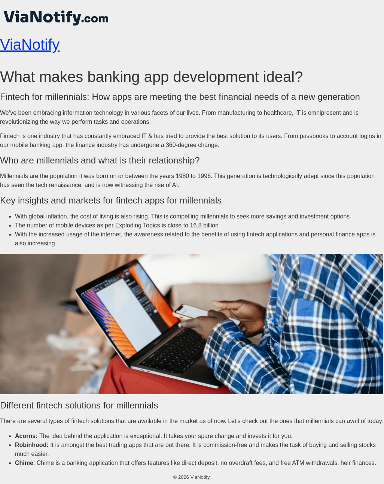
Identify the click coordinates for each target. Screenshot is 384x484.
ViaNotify (30, 44)
